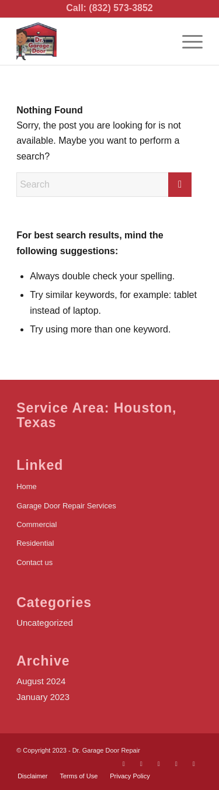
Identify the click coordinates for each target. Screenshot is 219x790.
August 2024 (40, 681)
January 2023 (42, 697)
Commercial (36, 524)
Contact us (34, 562)
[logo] (90, 41)
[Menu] (187, 41)
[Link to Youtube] (159, 763)
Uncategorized (44, 623)
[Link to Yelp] (176, 763)
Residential (35, 543)
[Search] (104, 184)
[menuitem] (187, 41)
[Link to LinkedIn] (194, 763)
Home (26, 486)
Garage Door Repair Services (66, 505)
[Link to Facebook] (124, 763)
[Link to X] (141, 763)
